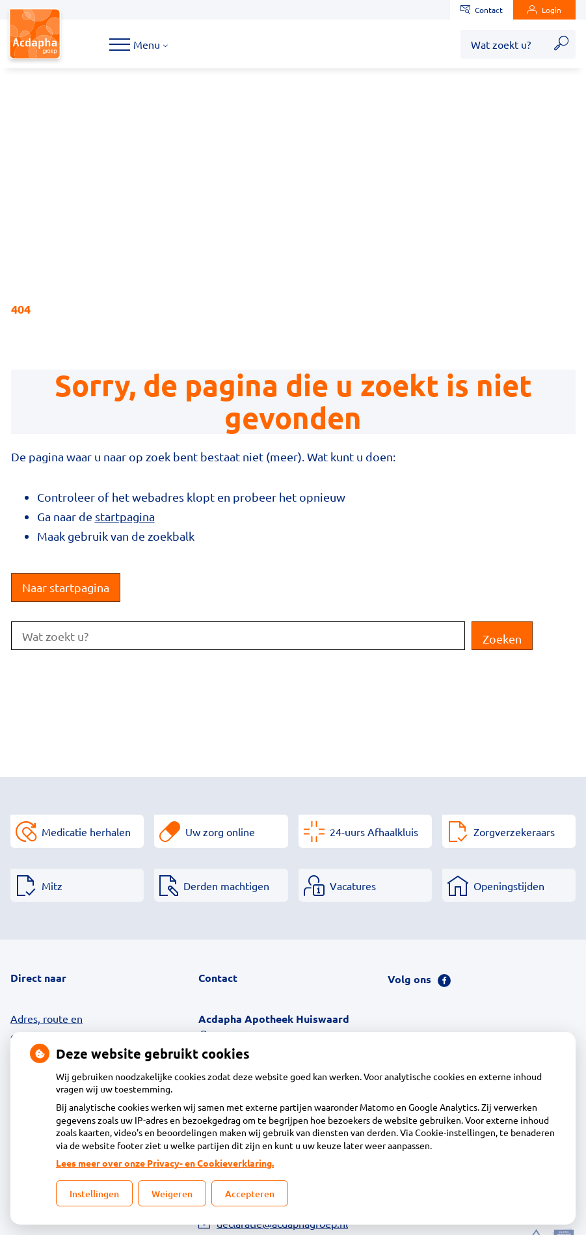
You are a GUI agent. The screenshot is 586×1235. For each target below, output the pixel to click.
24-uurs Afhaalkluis (374, 831)
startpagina (125, 516)
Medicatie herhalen (86, 831)
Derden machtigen (226, 885)
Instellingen (94, 1194)
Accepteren (249, 1194)
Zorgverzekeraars (514, 831)
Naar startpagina (65, 587)
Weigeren (172, 1194)
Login (544, 10)
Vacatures (353, 885)
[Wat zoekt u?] (503, 44)
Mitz (52, 885)
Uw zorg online (220, 831)
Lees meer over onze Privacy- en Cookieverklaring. (165, 1163)
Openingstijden (508, 885)
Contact (481, 10)
